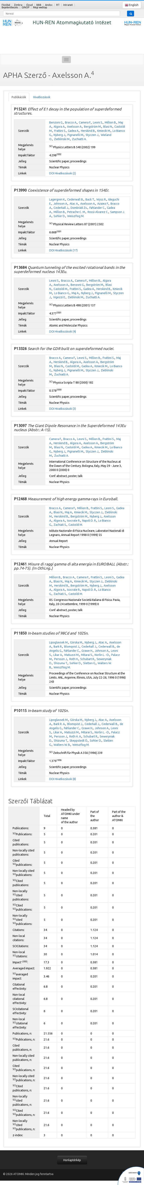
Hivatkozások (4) (65, 331)
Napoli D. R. (89, 520)
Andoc (49, 5)
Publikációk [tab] (19, 97)
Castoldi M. (61, 289)
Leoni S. (98, 122)
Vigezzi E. (59, 297)
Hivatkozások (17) (66, 250)
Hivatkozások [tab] (41, 97)
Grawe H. (87, 650)
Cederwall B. (75, 199)
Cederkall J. (61, 207)
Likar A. (57, 655)
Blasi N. (108, 126)
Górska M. (76, 642)
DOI (51, 173)
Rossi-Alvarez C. (98, 212)
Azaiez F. (103, 203)
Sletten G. (89, 663)
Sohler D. (59, 216)
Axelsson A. (74, 126)
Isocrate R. (73, 520)
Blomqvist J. (72, 646)
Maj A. (75, 293)
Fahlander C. (97, 207)
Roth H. (73, 659)
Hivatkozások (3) (65, 408)
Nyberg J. (60, 135)
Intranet (68, 5)
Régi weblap (40, 7)
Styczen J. (92, 135)
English (131, 5)
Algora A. (59, 126)
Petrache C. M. (76, 212)
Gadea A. (73, 130)
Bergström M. (92, 126)
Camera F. (85, 122)
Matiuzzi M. (71, 655)
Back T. (90, 199)
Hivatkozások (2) (65, 173)
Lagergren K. (57, 199)
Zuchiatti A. (79, 139)
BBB (38, 5)
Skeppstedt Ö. (79, 740)
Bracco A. (71, 122)
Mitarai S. (87, 655)
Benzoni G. (56, 122)
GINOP (25, 7)
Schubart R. (87, 659)
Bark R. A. (59, 724)
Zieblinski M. (62, 139)
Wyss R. (101, 199)
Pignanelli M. (75, 135)
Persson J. (60, 659)
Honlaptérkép (72, 1160)
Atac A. (74, 203)
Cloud (29, 5)
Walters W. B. (62, 744)
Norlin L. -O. (102, 655)
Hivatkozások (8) (65, 779)
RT (58, 5)
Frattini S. (60, 130)
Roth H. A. (75, 736)
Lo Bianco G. (62, 293)
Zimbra (18, 5)
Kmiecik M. (104, 130)
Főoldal (6, 5)
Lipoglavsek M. (58, 642)
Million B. (110, 122)
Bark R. (58, 646)
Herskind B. (88, 130)
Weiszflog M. (75, 216)
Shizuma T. (61, 663)
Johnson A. (60, 203)
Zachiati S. (60, 524)
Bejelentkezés (10, 7)
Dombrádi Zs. (79, 207)
